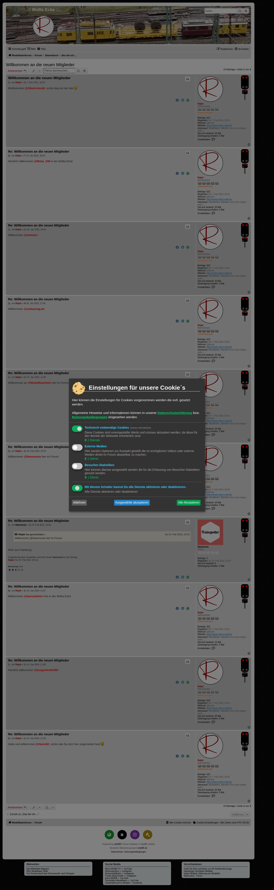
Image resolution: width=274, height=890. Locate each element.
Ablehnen (79, 502)
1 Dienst (92, 459)
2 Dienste (93, 440)
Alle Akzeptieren (188, 502)
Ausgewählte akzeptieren (131, 502)
